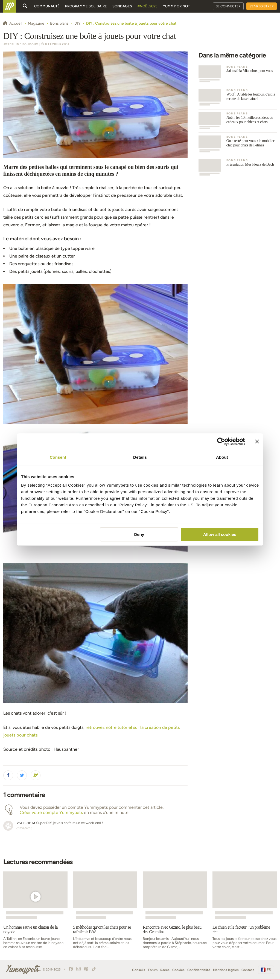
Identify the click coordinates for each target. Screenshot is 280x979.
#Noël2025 (148, 6)
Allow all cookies (219, 534)
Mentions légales (226, 970)
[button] (8, 775)
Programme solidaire (86, 6)
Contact (247, 970)
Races (165, 970)
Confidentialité (198, 970)
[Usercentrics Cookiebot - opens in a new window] (221, 441)
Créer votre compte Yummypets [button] (51, 812)
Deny (139, 534)
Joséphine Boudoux (20, 44)
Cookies (178, 970)
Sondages (122, 6)
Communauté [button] (47, 6)
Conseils (138, 970)
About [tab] (222, 457)
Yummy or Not (176, 6)
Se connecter (228, 6)
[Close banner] (257, 441)
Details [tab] (140, 457)
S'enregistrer (261, 6)
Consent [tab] (58, 457)
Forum (153, 970)
